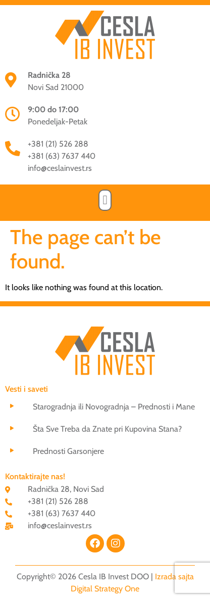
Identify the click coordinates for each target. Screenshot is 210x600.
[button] (105, 200)
